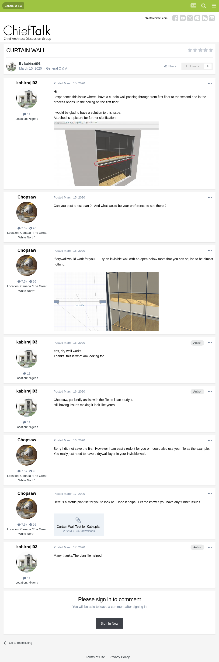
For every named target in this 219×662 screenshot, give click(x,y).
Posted (69, 83)
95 (32, 228)
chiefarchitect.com (156, 18)
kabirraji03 (32, 63)
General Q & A (56, 68)
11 (26, 114)
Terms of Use (95, 657)
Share (170, 66)
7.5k (22, 228)
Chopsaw (26, 197)
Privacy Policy (119, 657)
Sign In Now (109, 623)
